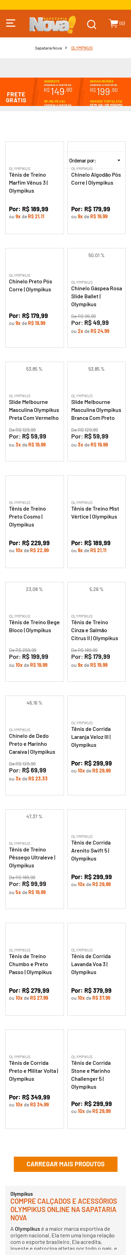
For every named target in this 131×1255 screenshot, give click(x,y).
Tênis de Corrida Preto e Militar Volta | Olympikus (33, 1070)
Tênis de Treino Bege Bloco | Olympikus (34, 626)
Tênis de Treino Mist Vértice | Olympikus (95, 512)
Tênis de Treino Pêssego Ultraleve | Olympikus (32, 857)
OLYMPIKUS (82, 47)
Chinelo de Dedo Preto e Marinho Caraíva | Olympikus (32, 743)
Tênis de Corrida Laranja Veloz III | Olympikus (91, 736)
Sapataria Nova (48, 47)
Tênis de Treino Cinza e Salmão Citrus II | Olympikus (94, 630)
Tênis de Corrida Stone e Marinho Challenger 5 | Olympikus (91, 1074)
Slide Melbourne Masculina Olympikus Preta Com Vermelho (34, 409)
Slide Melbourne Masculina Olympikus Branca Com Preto (96, 409)
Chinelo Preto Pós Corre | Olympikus (30, 285)
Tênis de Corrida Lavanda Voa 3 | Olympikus (91, 964)
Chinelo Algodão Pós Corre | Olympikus (96, 178)
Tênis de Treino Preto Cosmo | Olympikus (27, 516)
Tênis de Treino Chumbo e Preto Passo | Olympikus (30, 964)
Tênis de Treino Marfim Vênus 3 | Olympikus (28, 182)
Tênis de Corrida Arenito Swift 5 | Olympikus (91, 850)
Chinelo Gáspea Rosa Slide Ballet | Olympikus (96, 296)
